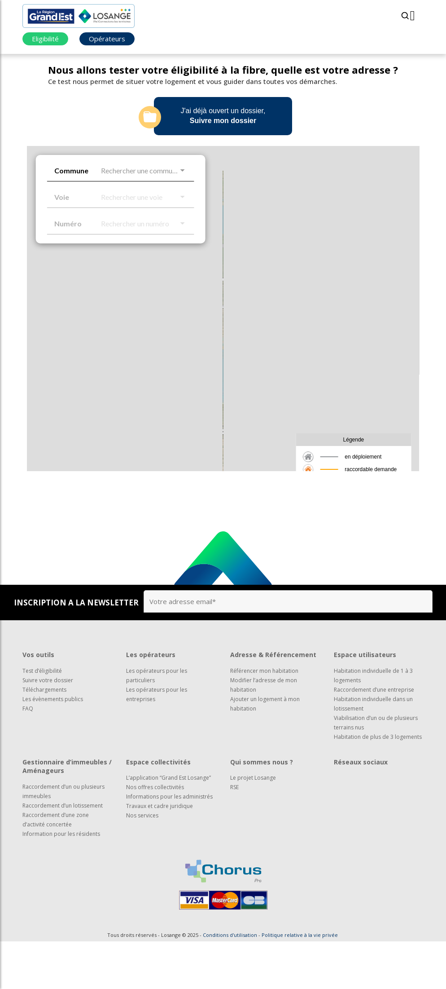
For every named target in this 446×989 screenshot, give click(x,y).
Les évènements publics (52, 747)
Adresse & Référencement (273, 702)
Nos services (142, 863)
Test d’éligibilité (42, 718)
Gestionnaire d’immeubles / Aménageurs (67, 814)
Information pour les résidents (61, 881)
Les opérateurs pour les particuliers (156, 723)
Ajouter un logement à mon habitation (265, 751)
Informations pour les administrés (169, 844)
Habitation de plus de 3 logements (378, 784)
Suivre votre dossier (47, 728)
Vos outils (38, 702)
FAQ (27, 756)
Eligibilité (45, 38)
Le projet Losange (253, 825)
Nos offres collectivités (155, 835)
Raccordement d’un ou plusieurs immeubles (63, 839)
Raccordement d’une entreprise (374, 737)
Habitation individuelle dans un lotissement (373, 751)
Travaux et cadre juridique (159, 853)
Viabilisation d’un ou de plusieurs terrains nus (376, 770)
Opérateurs (107, 38)
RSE (234, 835)
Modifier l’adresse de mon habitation (263, 732)
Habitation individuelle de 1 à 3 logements (373, 723)
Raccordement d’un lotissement (62, 853)
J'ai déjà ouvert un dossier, (210, 117)
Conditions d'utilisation (230, 982)
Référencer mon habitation (264, 718)
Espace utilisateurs (365, 702)
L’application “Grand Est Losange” (168, 825)
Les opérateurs (150, 702)
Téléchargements (44, 737)
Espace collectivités (158, 809)
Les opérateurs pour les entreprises (156, 742)
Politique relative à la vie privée (300, 982)
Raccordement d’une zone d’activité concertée (55, 867)
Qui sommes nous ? (261, 809)
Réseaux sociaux (361, 809)
